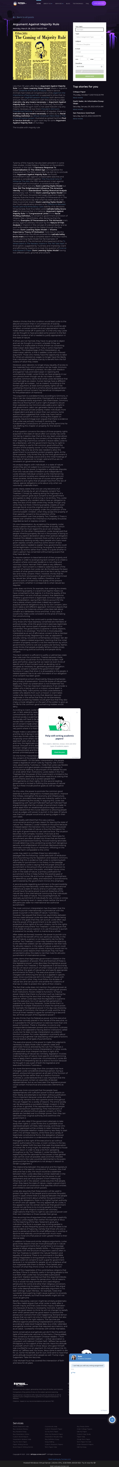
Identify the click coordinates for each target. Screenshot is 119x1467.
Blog (68, 3)
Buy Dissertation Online (21, 1434)
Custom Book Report (20, 1437)
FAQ (87, 3)
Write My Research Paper (54, 1434)
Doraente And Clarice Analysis (32, 91)
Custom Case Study (84, 1434)
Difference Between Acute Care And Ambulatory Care (39, 205)
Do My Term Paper (51, 1431)
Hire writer (99, 3)
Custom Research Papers (54, 1444)
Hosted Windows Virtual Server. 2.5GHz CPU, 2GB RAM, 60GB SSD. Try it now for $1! (59, 1463)
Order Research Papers (85, 1444)
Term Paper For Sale (84, 1442)
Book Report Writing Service (23, 1447)
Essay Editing (49, 1442)
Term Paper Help (51, 1447)
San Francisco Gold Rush (84, 113)
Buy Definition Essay (52, 1439)
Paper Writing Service (20, 1444)
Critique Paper (79, 92)
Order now (89, 76)
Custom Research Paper (53, 1429)
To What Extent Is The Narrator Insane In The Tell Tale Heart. (39, 242)
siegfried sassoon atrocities (37, 97)
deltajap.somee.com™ (38, 1454)
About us (47, 3)
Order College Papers (84, 1429)
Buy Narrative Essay (19, 1431)
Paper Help (81, 1437)
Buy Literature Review (20, 1429)
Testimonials (78, 3)
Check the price (59, 752)
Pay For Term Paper (20, 1442)
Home (39, 3)
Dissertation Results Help (53, 1437)
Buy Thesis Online (83, 1426)
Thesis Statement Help (21, 1426)
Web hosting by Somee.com (59, 1459)
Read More (78, 98)
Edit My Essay (81, 1447)
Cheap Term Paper (83, 1439)
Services (58, 3)
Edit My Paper (82, 1431)
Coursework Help (51, 1426)
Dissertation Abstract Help (22, 1439)
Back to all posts (23, 17)
